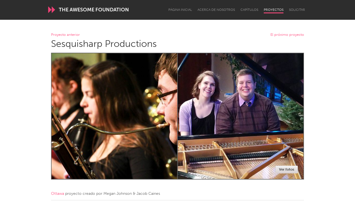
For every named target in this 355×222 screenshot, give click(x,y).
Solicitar (297, 10)
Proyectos (273, 10)
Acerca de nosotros (216, 10)
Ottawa (57, 193)
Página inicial (180, 10)
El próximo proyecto (287, 35)
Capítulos (249, 10)
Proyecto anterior (65, 35)
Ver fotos (286, 169)
